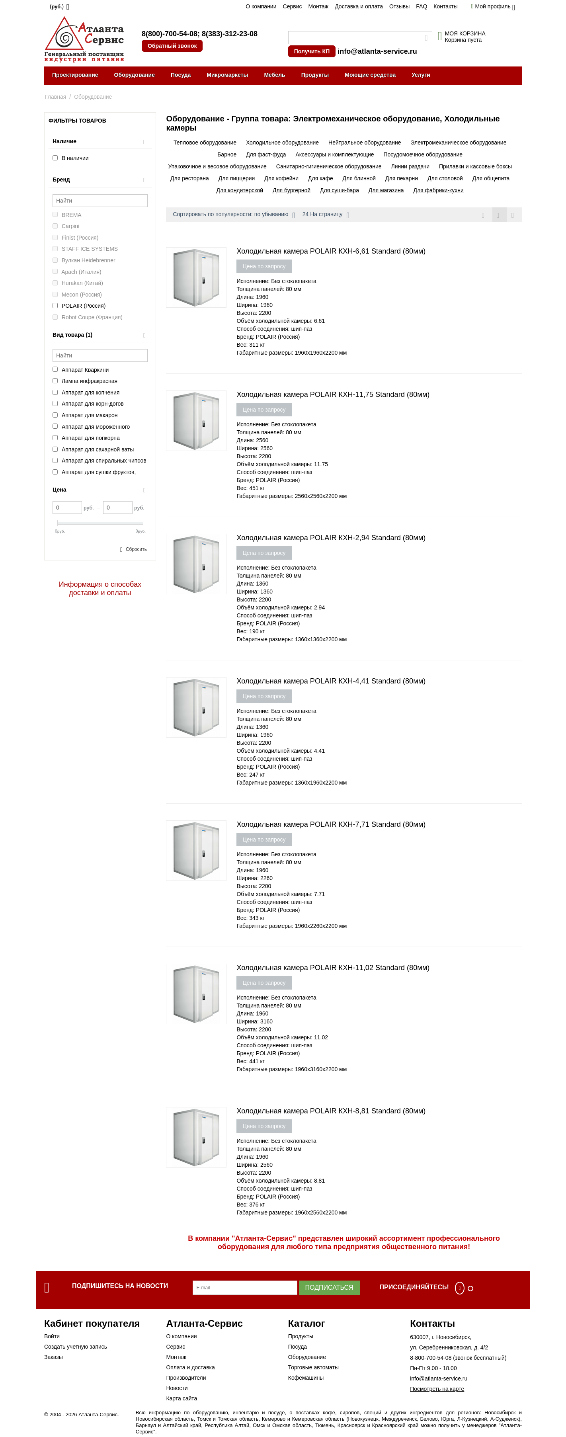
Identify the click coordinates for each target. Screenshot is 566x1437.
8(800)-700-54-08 (169, 34)
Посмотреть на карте (437, 1389)
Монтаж (318, 6)
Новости (176, 1388)
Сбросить (136, 549)
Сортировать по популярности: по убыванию (234, 215)
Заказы (53, 1357)
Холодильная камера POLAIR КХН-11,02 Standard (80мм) (332, 968)
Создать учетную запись (75, 1346)
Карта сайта (181, 1398)
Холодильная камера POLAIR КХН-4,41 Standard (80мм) (330, 681)
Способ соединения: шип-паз (274, 329)
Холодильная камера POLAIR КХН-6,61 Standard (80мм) (330, 251)
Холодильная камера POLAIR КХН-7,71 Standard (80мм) (330, 824)
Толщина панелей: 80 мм (268, 289)
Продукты (315, 75)
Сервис (292, 6)
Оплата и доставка (190, 1367)
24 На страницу (326, 215)
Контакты (445, 6)
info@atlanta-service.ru (377, 51)
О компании (261, 6)
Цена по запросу (263, 266)
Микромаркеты (227, 75)
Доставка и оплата (359, 6)
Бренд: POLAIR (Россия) (268, 337)
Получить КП (312, 51)
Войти (52, 1336)
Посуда (181, 75)
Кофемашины (306, 1378)
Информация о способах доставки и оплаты (100, 588)
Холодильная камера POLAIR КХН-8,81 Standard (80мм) (330, 1111)
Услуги (421, 75)
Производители (186, 1378)
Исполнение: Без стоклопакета (276, 281)
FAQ (421, 6)
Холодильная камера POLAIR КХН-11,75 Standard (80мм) (332, 394)
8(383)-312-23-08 (230, 34)
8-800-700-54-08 (430, 1358)
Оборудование (134, 75)
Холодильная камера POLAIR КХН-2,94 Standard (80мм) (330, 538)
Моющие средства (370, 75)
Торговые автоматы (313, 1367)
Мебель (274, 75)
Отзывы (399, 6)
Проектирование (75, 75)
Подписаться (329, 1287)
